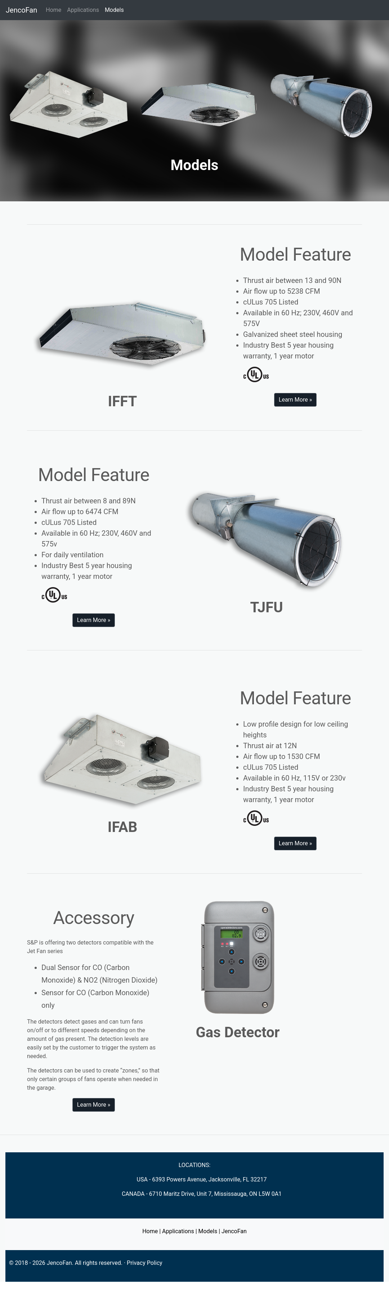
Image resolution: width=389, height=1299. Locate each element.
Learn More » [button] (295, 399)
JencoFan (21, 10)
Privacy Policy (144, 1262)
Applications (83, 9)
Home (53, 9)
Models (116, 9)
